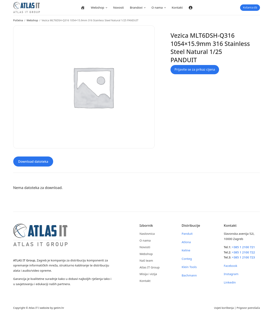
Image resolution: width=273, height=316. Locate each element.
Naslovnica (147, 234)
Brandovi (136, 7)
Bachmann (189, 275)
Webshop (97, 7)
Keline (186, 250)
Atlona (186, 242)
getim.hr (59, 308)
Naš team (146, 260)
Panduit (187, 234)
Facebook (230, 266)
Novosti (118, 7)
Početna (18, 20)
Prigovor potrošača (248, 308)
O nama (157, 7)
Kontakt (177, 7)
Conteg (187, 259)
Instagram (231, 274)
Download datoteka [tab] (33, 161)
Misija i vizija (148, 274)
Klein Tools (189, 267)
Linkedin (230, 282)
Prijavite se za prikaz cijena (195, 69)
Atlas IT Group (150, 267)
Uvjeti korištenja (224, 308)
